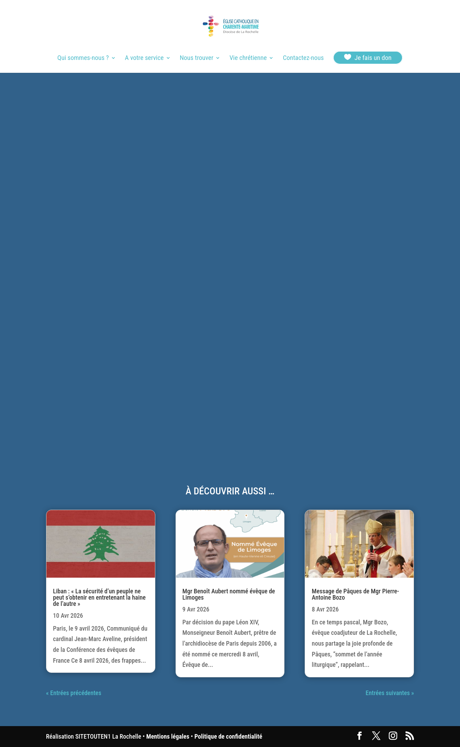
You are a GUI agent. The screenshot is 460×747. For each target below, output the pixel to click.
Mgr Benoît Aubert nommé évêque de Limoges (229, 594)
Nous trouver (196, 58)
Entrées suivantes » (390, 692)
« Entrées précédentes (73, 692)
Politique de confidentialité (228, 736)
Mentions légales (167, 736)
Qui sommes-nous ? (83, 58)
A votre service (144, 58)
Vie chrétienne (248, 58)
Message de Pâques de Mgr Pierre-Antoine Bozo (355, 594)
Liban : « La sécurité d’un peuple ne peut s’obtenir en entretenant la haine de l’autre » (99, 597)
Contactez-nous (303, 58)
